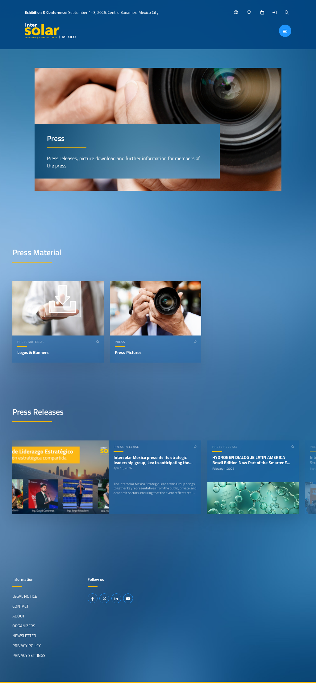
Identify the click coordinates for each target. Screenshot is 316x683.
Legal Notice (24, 596)
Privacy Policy (26, 645)
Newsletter (24, 636)
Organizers (23, 626)
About (18, 616)
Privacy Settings (28, 655)
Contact (20, 606)
